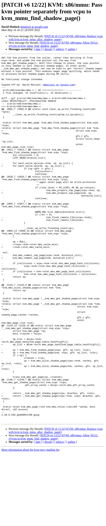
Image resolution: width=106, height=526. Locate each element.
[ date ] (38, 49)
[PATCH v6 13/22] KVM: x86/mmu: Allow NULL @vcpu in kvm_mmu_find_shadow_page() (53, 44)
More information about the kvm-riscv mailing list (30, 522)
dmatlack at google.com (34, 26)
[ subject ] (60, 49)
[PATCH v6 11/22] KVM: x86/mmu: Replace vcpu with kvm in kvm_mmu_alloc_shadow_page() (56, 38)
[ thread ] (48, 49)
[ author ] (71, 49)
